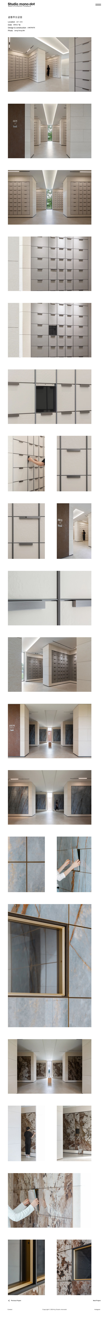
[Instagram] (93, 1309)
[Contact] (13, 1309)
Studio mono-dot (21, 4)
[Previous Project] (14, 1301)
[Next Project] (97, 1301)
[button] (98, 5)
